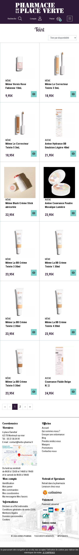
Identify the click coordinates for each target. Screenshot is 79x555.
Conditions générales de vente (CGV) (19, 509)
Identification (8, 483)
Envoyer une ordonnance (53, 434)
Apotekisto (62, 536)
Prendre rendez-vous (51, 441)
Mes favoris (22, 496)
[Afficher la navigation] (69, 18)
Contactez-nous (49, 451)
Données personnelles (12, 516)
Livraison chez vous (51, 486)
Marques (46, 444)
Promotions (47, 448)
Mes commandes (10, 490)
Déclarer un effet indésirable (15, 506)
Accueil (45, 428)
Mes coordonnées (10, 493)
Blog (44, 438)
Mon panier (7, 486)
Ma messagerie (9, 496)
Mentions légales (10, 513)
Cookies (6, 519)
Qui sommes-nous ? (51, 431)
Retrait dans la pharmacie (53, 483)
